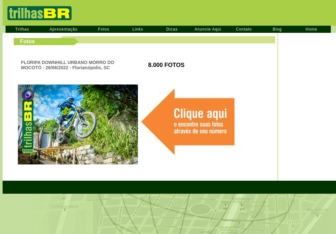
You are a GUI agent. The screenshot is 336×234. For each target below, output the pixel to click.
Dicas (172, 29)
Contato (244, 29)
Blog (277, 29)
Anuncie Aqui (208, 29)
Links (137, 29)
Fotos (103, 29)
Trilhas (22, 29)
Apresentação (63, 29)
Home (311, 29)
